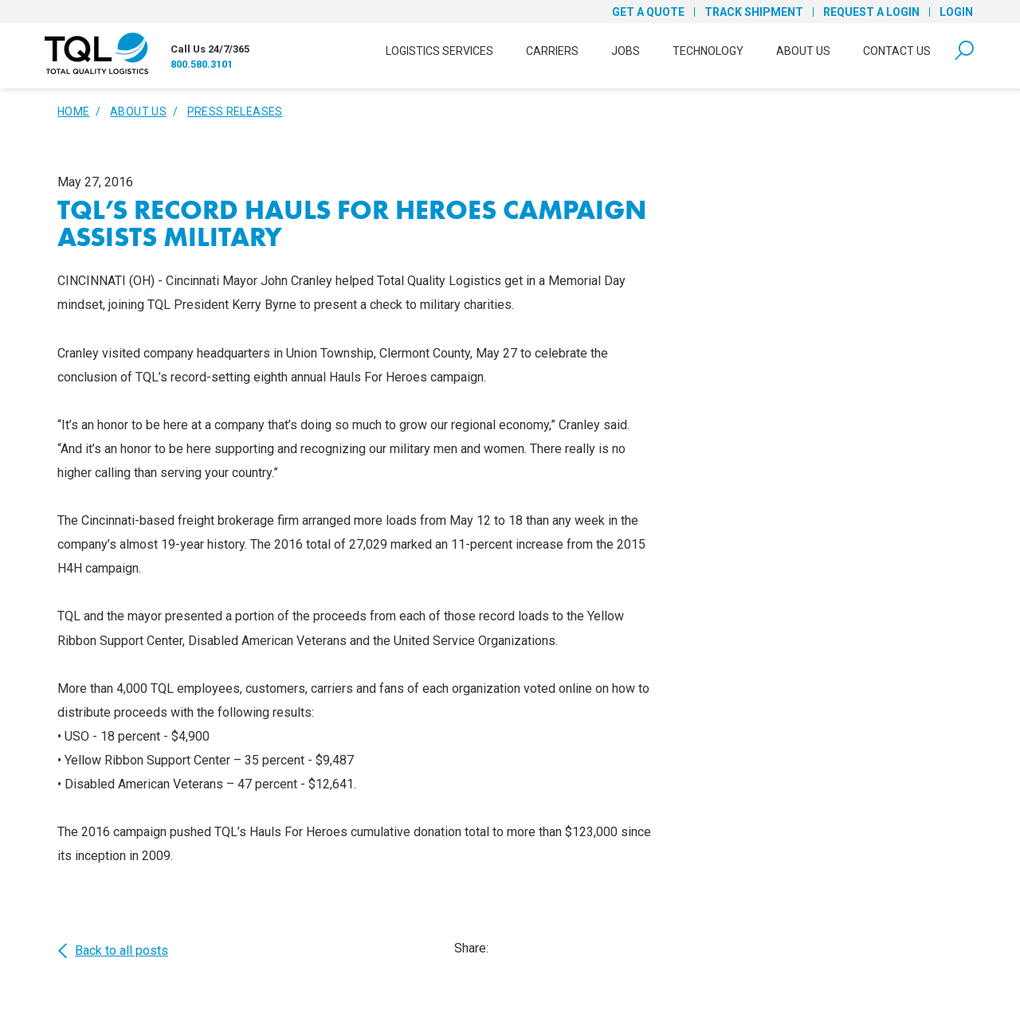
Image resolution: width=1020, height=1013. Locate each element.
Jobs (625, 51)
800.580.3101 (202, 64)
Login (956, 12)
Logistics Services (439, 51)
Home (73, 111)
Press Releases (235, 111)
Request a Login (871, 12)
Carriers (552, 51)
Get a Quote (648, 12)
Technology (708, 51)
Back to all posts (112, 951)
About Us (803, 51)
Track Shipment (753, 12)
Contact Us (897, 51)
